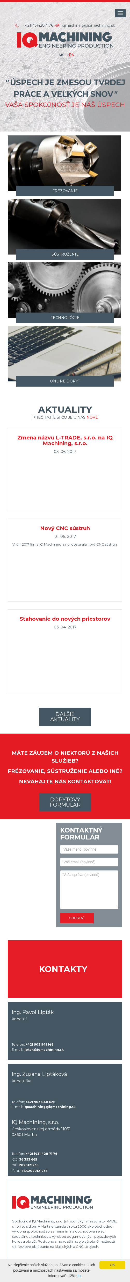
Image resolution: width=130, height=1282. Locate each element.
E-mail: (38, 1049)
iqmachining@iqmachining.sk (88, 25)
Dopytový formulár (65, 802)
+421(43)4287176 (38, 25)
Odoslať (77, 918)
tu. (80, 1276)
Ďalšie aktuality (65, 716)
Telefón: (33, 1044)
